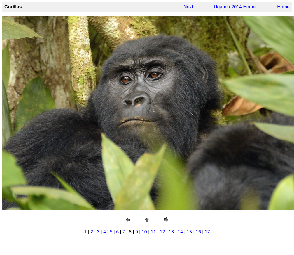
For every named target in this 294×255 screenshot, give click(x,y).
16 (198, 231)
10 (144, 231)
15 (189, 231)
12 (162, 231)
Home (283, 6)
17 (207, 231)
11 (153, 231)
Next (188, 6)
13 (171, 231)
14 (180, 231)
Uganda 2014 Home (235, 6)
